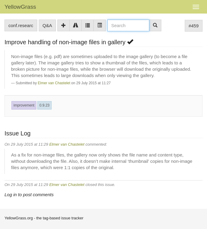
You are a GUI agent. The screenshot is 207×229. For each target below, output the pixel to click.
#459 (194, 25)
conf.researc (20, 25)
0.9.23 (44, 105)
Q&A (47, 25)
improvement (24, 105)
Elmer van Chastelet (54, 83)
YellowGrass (20, 7)
